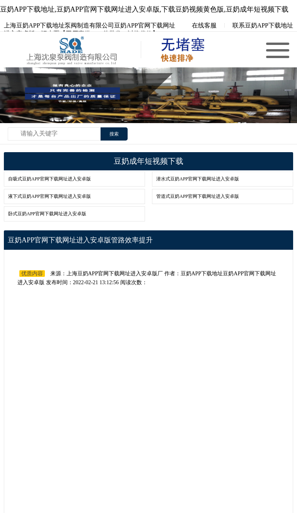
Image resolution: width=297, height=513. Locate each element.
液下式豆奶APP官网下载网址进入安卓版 (49, 196)
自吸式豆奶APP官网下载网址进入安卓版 (49, 179)
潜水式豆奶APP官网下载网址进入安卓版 (197, 179)
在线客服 (199, 25)
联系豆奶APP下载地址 (262, 25)
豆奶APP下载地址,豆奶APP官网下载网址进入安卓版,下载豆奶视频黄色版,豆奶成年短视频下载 (144, 9)
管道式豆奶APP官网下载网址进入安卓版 (197, 196)
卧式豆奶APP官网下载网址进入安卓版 (47, 213)
